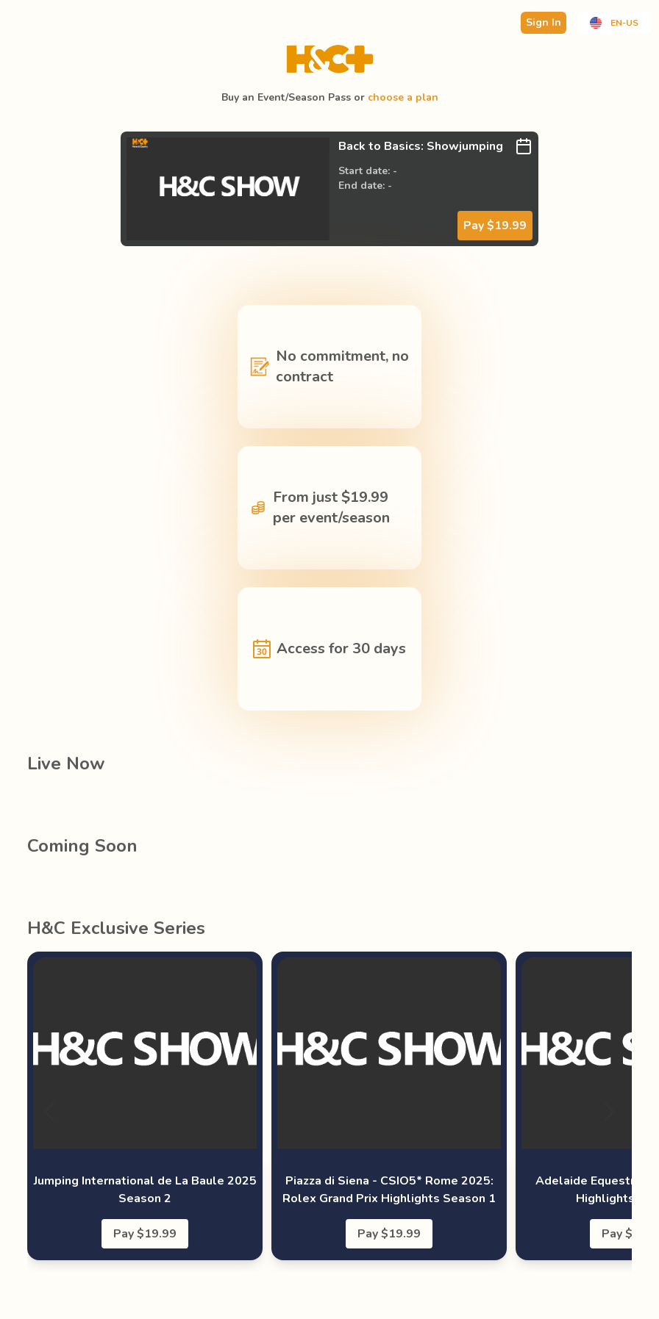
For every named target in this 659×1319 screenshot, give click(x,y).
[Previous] (51, 1112)
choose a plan (403, 97)
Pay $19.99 (495, 226)
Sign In (543, 22)
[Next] (608, 1112)
